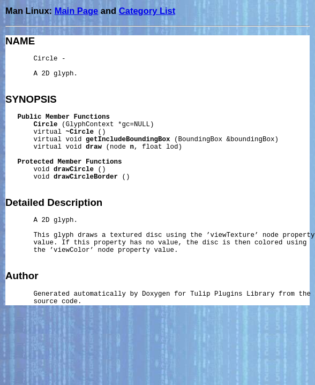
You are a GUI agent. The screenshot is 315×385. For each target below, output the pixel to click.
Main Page (77, 11)
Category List (147, 11)
